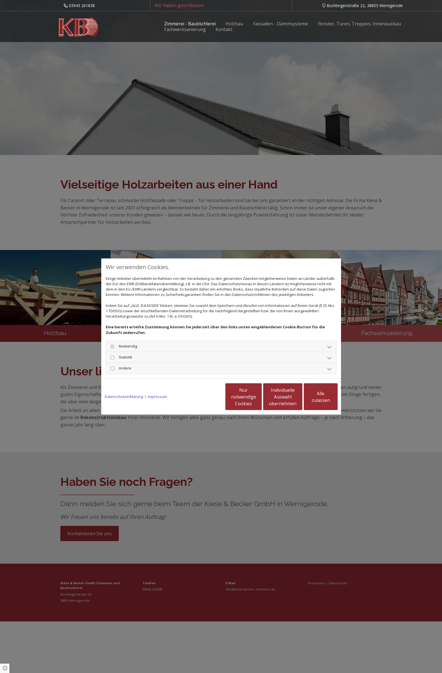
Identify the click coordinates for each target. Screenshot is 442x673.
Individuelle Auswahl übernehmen (258, 397)
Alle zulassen (311, 397)
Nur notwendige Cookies (204, 396)
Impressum (157, 396)
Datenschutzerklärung (124, 396)
